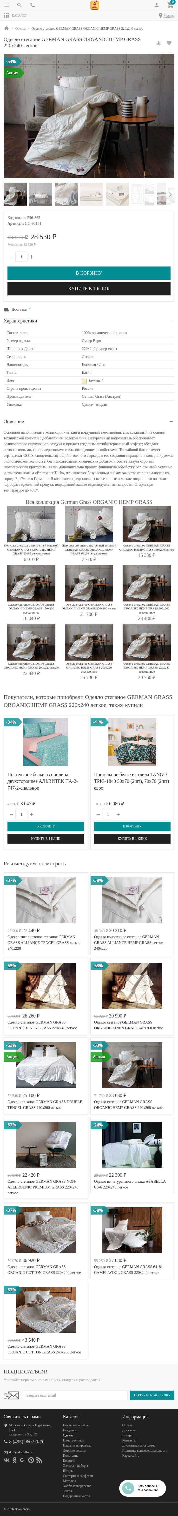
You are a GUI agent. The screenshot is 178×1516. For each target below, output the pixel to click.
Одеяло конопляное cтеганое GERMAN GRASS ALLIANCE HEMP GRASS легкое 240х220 (128, 942)
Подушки (69, 1430)
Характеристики (20, 320)
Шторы (68, 1471)
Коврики (69, 1460)
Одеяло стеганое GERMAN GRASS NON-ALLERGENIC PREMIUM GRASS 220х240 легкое (43, 1187)
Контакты (129, 1440)
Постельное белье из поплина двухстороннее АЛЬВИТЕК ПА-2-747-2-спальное (42, 781)
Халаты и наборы (75, 1466)
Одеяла (68, 1435)
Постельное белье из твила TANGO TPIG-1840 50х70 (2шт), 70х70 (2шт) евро (131, 781)
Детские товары (74, 1450)
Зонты (67, 1491)
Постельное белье (76, 1425)
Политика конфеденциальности (144, 1450)
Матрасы (69, 1481)
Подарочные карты (76, 1496)
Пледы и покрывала (77, 1445)
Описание (14, 421)
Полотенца (70, 1455)
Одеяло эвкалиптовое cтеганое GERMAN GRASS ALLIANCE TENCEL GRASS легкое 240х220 (43, 942)
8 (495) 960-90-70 (27, 1441)
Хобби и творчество (77, 1486)
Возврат (128, 1435)
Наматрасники (73, 1440)
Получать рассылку (152, 1395)
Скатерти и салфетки (78, 1476)
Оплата (127, 1425)
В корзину (89, 273)
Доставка (129, 1430)
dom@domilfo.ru (21, 1452)
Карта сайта (130, 1455)
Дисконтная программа (139, 1445)
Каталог (15, 15)
